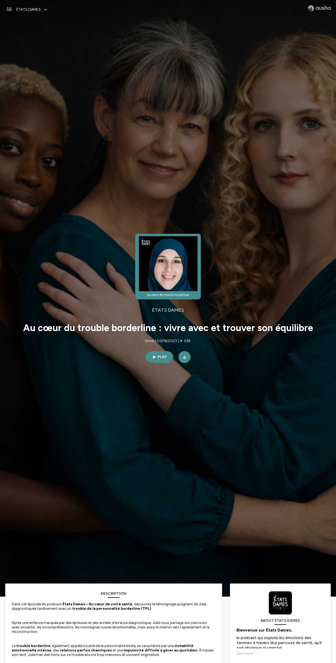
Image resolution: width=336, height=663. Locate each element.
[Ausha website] (319, 8)
